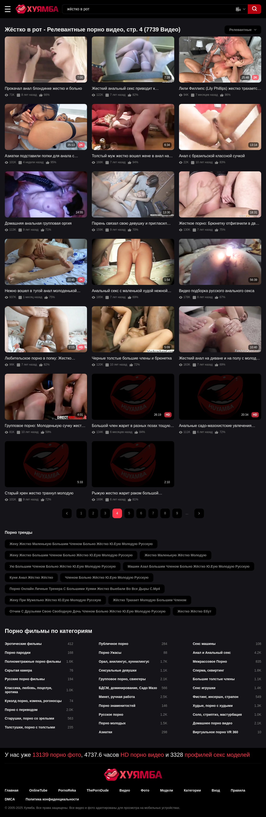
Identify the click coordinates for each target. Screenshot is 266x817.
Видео (125, 790)
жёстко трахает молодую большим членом (149, 600)
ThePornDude (98, 790)
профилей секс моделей (217, 754)
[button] (8, 9)
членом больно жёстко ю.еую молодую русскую (106, 577)
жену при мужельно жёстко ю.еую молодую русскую (55, 600)
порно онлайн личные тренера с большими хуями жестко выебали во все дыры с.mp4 (85, 589)
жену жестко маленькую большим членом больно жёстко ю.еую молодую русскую (81, 544)
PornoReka (67, 790)
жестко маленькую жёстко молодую (175, 555)
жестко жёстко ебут (194, 611)
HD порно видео (142, 754)
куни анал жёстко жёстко (31, 577)
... (186, 513)
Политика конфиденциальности (52, 799)
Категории (192, 790)
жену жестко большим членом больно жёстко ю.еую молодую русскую (71, 555)
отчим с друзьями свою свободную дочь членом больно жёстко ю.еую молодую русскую (88, 611)
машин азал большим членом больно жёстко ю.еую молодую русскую (188, 566)
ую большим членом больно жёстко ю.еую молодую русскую (63, 566)
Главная (11, 790)
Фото (145, 790)
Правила (238, 790)
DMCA (10, 799)
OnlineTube (38, 790)
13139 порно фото (57, 754)
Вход (216, 790)
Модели (166, 790)
